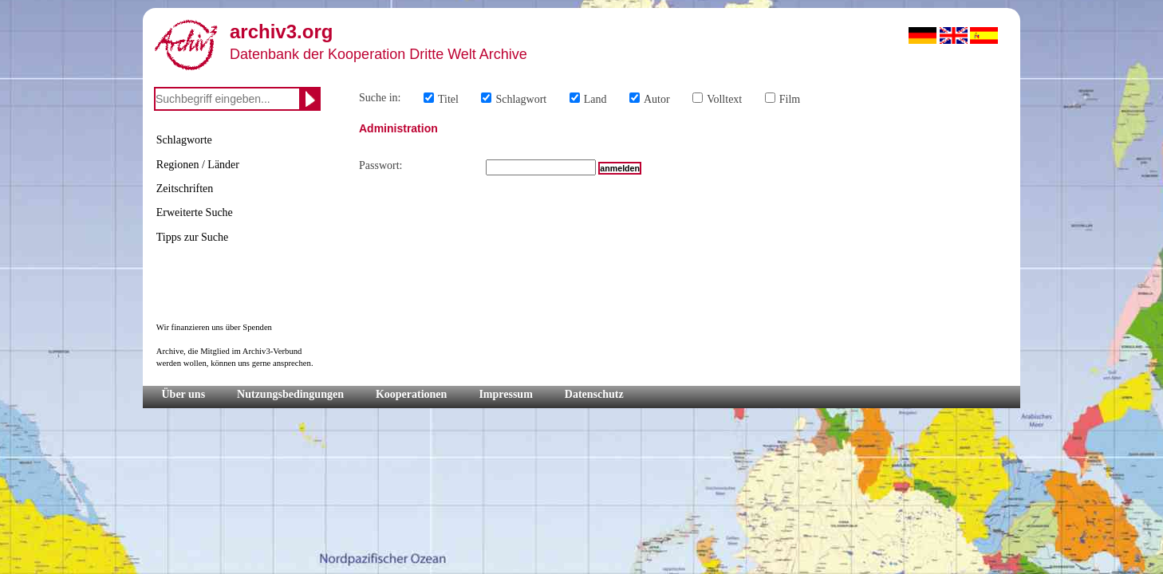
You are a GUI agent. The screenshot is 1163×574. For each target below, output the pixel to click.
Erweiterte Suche (194, 212)
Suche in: (380, 98)
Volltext (724, 99)
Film (789, 99)
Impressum (505, 394)
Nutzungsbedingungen (290, 394)
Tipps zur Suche (192, 237)
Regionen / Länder (197, 165)
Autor (657, 99)
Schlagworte (184, 140)
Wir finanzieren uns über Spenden (214, 327)
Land (595, 99)
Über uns (184, 394)
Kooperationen (411, 394)
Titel (448, 99)
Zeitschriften (185, 189)
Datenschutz (594, 394)
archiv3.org (281, 31)
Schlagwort (520, 99)
